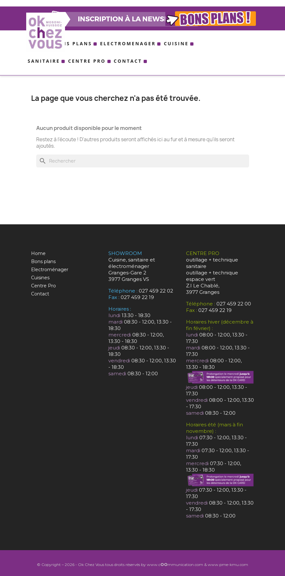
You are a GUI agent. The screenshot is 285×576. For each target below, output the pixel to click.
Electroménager (49, 269)
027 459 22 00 (233, 304)
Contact (128, 61)
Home (38, 253)
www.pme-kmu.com (228, 564)
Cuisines (40, 278)
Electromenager (128, 43)
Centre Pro (86, 61)
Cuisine (176, 43)
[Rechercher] (142, 161)
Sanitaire (44, 61)
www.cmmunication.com (175, 564)
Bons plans (72, 43)
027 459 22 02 (156, 291)
